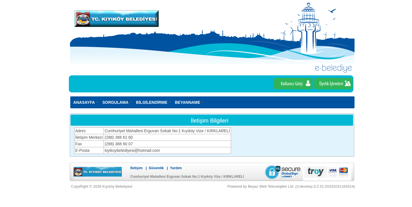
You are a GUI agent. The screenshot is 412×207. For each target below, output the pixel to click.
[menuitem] (86, 102)
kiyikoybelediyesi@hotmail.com (132, 150)
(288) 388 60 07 (119, 144)
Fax (78, 144)
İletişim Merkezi (89, 137)
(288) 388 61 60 (119, 137)
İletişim (136, 168)
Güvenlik (156, 168)
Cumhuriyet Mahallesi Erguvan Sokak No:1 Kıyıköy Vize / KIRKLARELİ (167, 131)
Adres (80, 131)
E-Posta (82, 150)
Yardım (176, 168)
